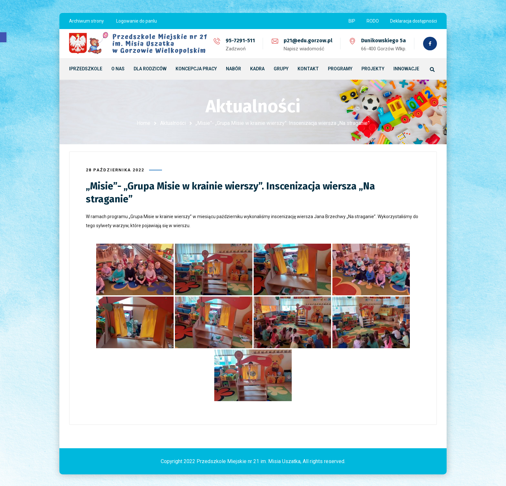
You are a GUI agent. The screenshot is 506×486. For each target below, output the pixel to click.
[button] (3, 37)
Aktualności (173, 123)
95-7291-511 (239, 40)
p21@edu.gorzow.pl (307, 40)
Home (143, 123)
